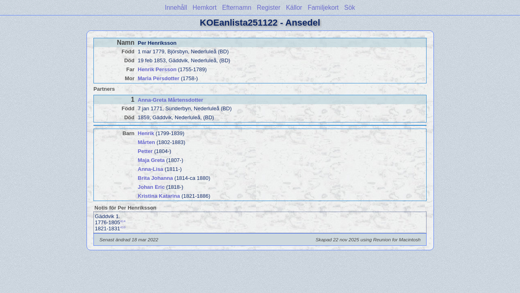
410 (123, 227)
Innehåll (176, 7)
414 (123, 221)
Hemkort (205, 7)
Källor (294, 7)
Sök (349, 7)
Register (268, 7)
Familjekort (323, 7)
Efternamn (236, 7)
